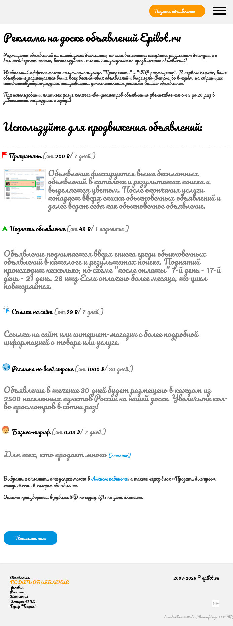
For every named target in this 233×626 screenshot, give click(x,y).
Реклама (17, 592)
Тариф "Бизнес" (23, 606)
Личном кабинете (109, 478)
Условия (16, 587)
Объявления (19, 577)
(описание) (119, 455)
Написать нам (31, 538)
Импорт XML (22, 601)
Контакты (19, 596)
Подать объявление (174, 11)
